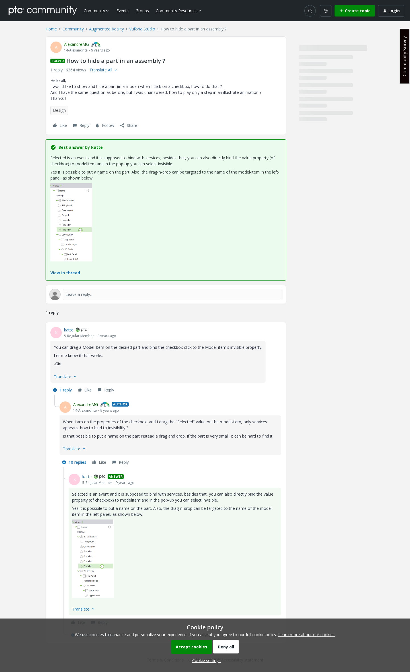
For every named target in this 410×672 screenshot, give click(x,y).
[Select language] (325, 11)
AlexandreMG (76, 44)
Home (51, 29)
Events (122, 10)
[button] (355, 11)
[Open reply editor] (166, 294)
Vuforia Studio (142, 29)
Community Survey (404, 56)
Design (59, 110)
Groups (142, 10)
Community (73, 29)
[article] (165, 361)
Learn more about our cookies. (306, 634)
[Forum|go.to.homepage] (43, 10)
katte (68, 330)
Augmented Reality (106, 29)
